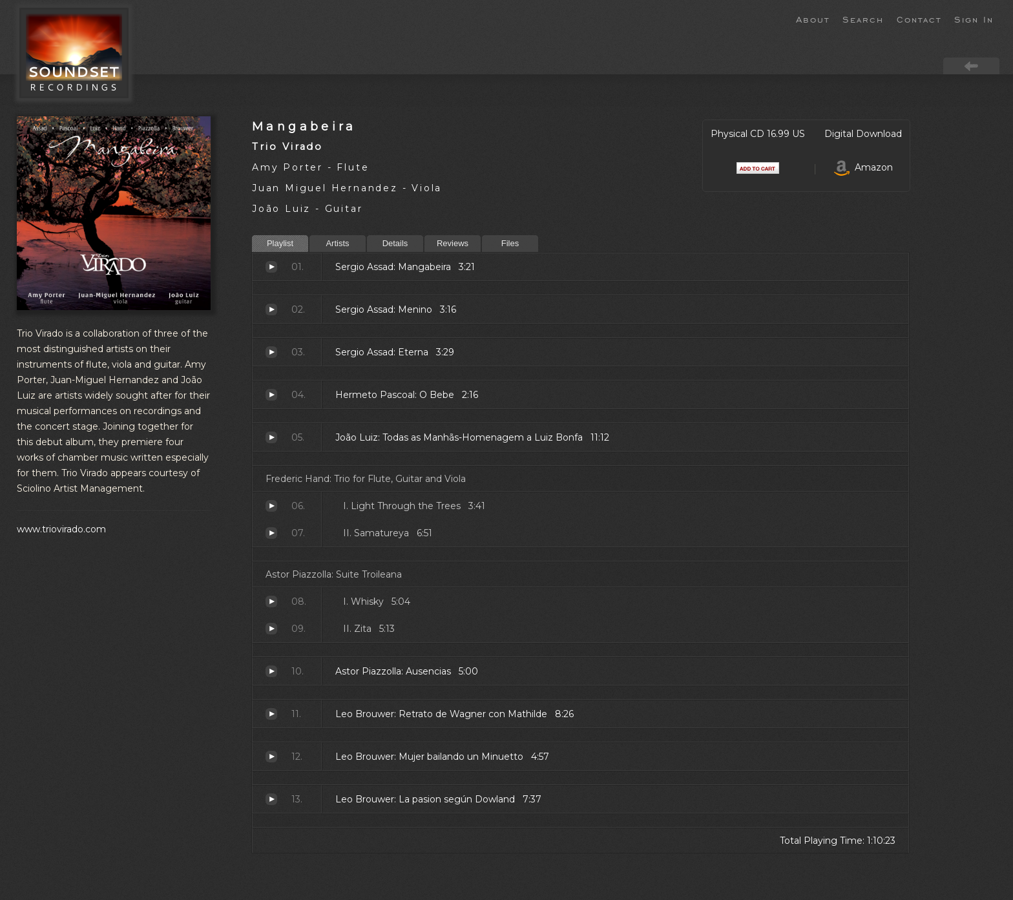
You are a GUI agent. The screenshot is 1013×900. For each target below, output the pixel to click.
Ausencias (271, 671)
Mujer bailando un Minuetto (271, 756)
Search (863, 19)
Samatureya (271, 533)
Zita (271, 628)
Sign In (974, 19)
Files (510, 243)
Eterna (271, 352)
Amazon (863, 167)
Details (395, 243)
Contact (919, 19)
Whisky (271, 601)
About (813, 19)
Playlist (280, 243)
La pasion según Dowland (271, 799)
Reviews (452, 243)
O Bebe (271, 395)
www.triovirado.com (61, 529)
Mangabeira (304, 126)
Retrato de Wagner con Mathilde (271, 714)
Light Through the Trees (271, 506)
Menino (271, 309)
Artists (337, 243)
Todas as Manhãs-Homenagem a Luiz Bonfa (271, 437)
